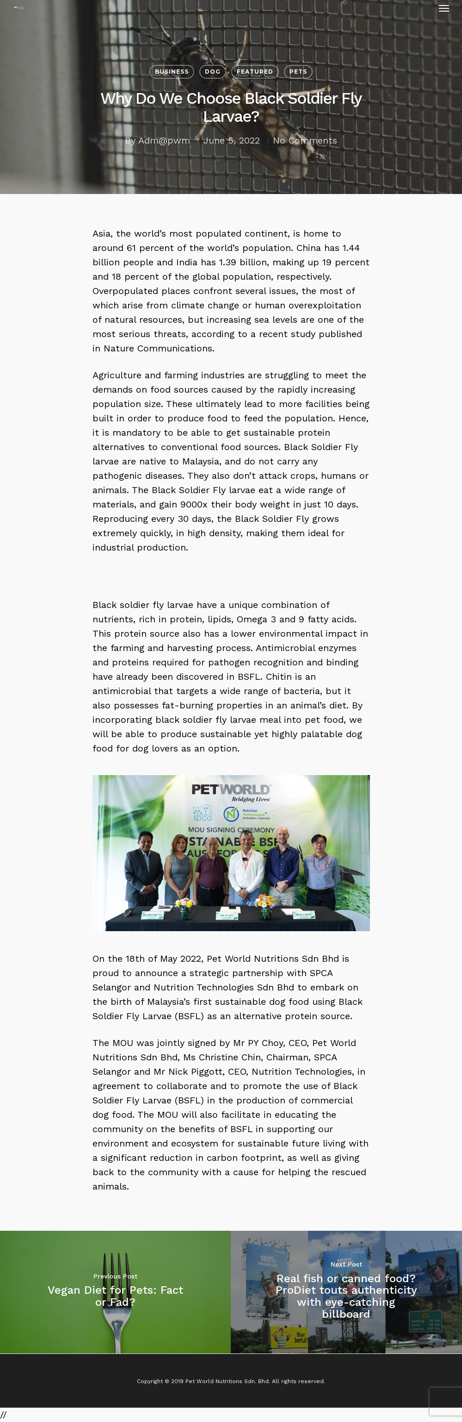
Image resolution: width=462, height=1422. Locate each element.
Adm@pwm (164, 140)
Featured (255, 71)
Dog (213, 71)
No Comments (305, 140)
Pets (298, 71)
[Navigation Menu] (444, 8)
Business (172, 71)
